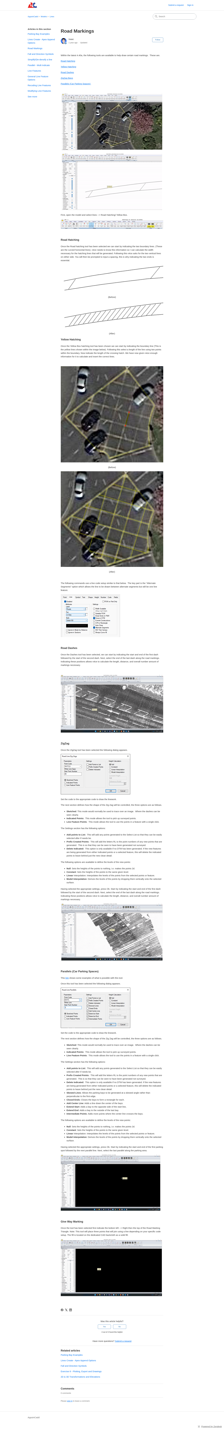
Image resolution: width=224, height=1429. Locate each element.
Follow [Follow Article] (157, 40)
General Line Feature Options (38, 78)
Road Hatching (68, 61)
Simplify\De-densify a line (40, 59)
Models (44, 16)
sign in (70, 1401)
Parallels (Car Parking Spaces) (76, 83)
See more (32, 96)
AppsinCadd (33, 16)
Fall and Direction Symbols (41, 54)
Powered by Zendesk (211, 1426)
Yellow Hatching (68, 66)
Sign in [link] (190, 5)
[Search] (174, 16)
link (67, 978)
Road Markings (35, 48)
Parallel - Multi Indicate (39, 65)
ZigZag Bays (67, 78)
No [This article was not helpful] (119, 1327)
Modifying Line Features (39, 91)
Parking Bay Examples (39, 34)
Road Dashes (67, 72)
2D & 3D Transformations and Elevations (80, 1377)
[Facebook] (62, 1310)
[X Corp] (66, 1310)
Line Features (34, 71)
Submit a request (176, 5)
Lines (52, 16)
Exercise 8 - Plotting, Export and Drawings (81, 1371)
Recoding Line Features (39, 85)
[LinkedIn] (70, 1310)
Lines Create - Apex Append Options (41, 41)
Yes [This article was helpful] (104, 1327)
